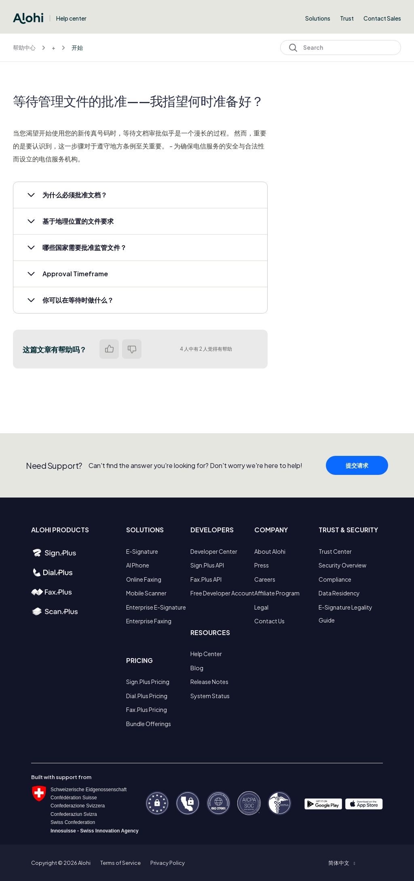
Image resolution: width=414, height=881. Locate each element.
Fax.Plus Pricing (146, 709)
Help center (71, 18)
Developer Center (213, 551)
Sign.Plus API (207, 565)
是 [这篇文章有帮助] (109, 349)
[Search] (340, 47)
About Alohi (269, 551)
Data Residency (339, 593)
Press (261, 565)
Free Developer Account (222, 593)
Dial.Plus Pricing (146, 695)
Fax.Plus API (206, 579)
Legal (261, 607)
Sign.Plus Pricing (147, 681)
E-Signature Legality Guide (345, 614)
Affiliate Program (277, 593)
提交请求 (357, 479)
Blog (196, 667)
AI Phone (137, 565)
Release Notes (209, 681)
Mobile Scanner (146, 593)
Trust (347, 18)
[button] (140, 195)
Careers (264, 579)
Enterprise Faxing (148, 621)
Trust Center (335, 551)
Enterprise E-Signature (156, 607)
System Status (210, 695)
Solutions (317, 18)
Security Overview (342, 565)
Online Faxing (143, 579)
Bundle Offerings (148, 723)
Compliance (335, 579)
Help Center (206, 653)
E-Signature (142, 551)
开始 (77, 47)
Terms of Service (120, 863)
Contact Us (269, 621)
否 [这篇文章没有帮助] (132, 349)
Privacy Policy (167, 863)
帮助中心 (24, 47)
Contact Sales (382, 18)
